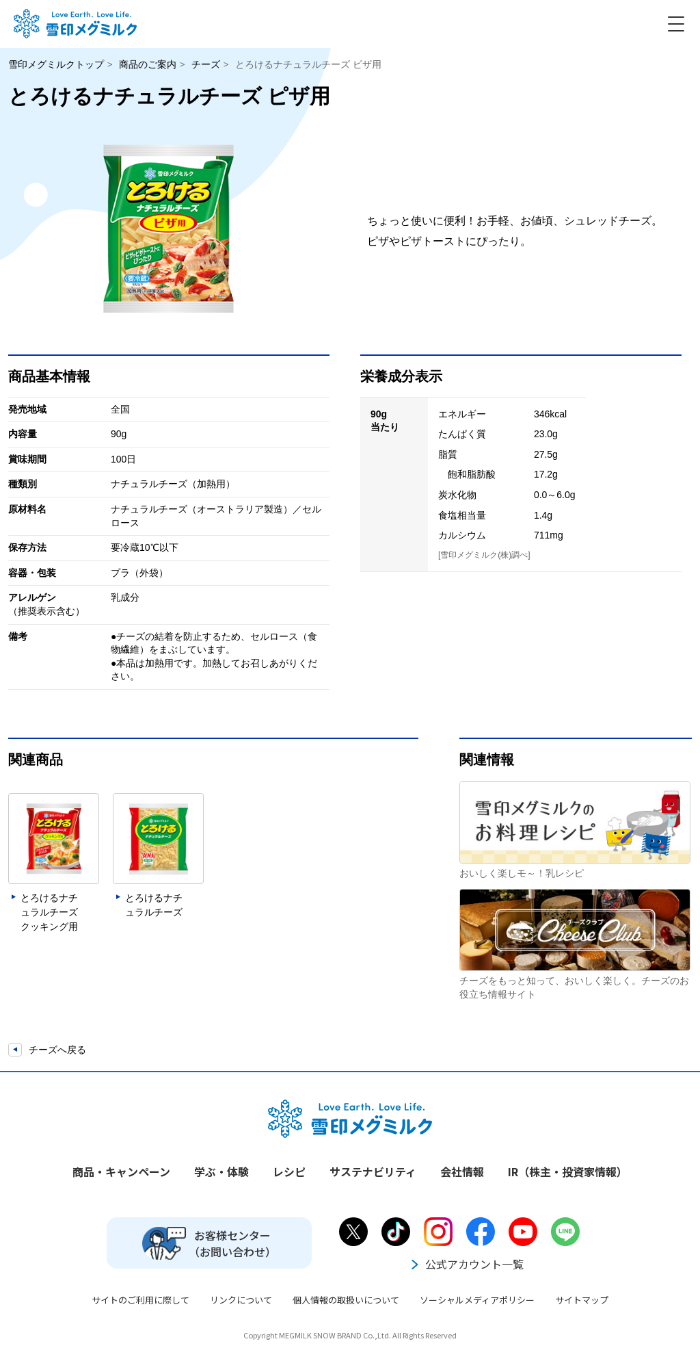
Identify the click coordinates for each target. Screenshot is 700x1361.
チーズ (205, 64)
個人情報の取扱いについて (346, 1299)
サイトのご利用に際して (140, 1299)
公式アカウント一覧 (466, 1264)
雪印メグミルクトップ (56, 64)
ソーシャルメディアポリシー (477, 1299)
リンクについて (241, 1299)
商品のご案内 (147, 64)
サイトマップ (581, 1299)
